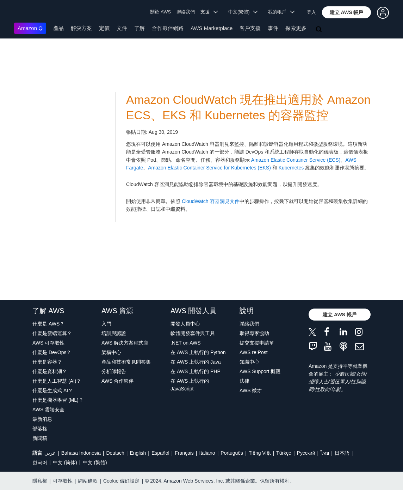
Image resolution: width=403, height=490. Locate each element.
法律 (244, 381)
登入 (311, 12)
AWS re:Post (254, 352)
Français (184, 453)
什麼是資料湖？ (49, 371)
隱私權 (39, 481)
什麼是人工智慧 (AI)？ (56, 381)
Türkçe (283, 453)
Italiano (207, 453)
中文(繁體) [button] (243, 11)
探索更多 (295, 28)
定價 (104, 28)
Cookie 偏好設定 (121, 481)
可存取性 (63, 481)
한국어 (39, 462)
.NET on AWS (185, 343)
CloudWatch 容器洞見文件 (211, 201)
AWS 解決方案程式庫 (124, 343)
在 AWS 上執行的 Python (198, 352)
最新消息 (42, 419)
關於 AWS (160, 11)
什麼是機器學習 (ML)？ (57, 400)
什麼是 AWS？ (48, 324)
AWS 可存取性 (48, 343)
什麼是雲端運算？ (52, 333)
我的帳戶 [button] (281, 11)
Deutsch (115, 453)
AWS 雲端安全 (48, 409)
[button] (346, 12)
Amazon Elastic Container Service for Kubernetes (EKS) (209, 168)
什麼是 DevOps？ (51, 352)
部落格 (39, 428)
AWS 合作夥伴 (117, 381)
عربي (50, 453)
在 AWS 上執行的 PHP (195, 371)
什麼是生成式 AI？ (52, 390)
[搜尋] (319, 30)
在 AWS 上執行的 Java (195, 362)
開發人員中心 (185, 324)
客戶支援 (250, 28)
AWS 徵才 (251, 390)
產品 (58, 28)
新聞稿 (39, 438)
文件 (122, 28)
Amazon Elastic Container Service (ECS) (296, 160)
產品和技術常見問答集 (126, 362)
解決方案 (81, 28)
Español (160, 453)
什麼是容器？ (47, 362)
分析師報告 (113, 371)
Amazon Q (30, 28)
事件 (273, 28)
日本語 (342, 453)
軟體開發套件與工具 (192, 333)
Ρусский (306, 453)
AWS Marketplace (211, 28)
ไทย (325, 453)
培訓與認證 (113, 333)
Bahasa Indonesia (81, 453)
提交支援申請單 (257, 343)
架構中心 (111, 352)
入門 (106, 324)
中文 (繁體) (95, 462)
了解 (139, 28)
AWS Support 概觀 (260, 371)
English (138, 453)
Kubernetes (291, 168)
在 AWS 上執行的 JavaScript (189, 385)
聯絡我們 (185, 11)
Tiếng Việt (260, 453)
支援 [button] (209, 11)
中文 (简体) (65, 462)
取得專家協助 (254, 333)
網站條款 (88, 481)
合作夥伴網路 (168, 28)
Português (232, 453)
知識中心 (249, 362)
